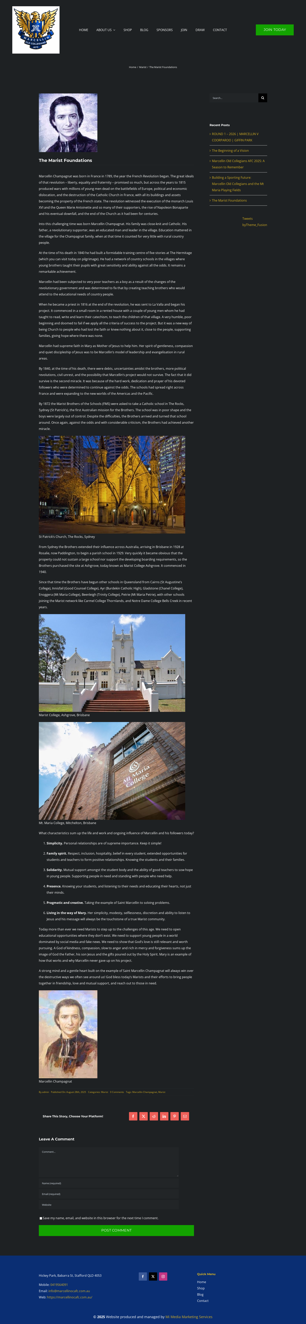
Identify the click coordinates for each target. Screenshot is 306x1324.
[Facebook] (133, 1116)
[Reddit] (154, 1116)
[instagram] (163, 1276)
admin (45, 1092)
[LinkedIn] (164, 1116)
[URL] (109, 1204)
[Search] (262, 97)
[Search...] (234, 97)
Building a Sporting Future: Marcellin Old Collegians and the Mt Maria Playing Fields (238, 183)
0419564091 (59, 1285)
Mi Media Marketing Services (189, 1316)
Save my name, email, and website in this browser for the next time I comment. (100, 1218)
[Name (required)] (109, 1183)
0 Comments (117, 1092)
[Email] (185, 1116)
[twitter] (153, 1276)
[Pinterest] (174, 1116)
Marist (104, 1092)
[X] (143, 1116)
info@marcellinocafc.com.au (69, 1291)
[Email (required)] (109, 1193)
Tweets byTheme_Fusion (254, 221)
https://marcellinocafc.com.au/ (69, 1297)
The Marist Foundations (229, 200)
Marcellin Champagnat (144, 1092)
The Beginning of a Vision (230, 150)
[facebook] (143, 1276)
